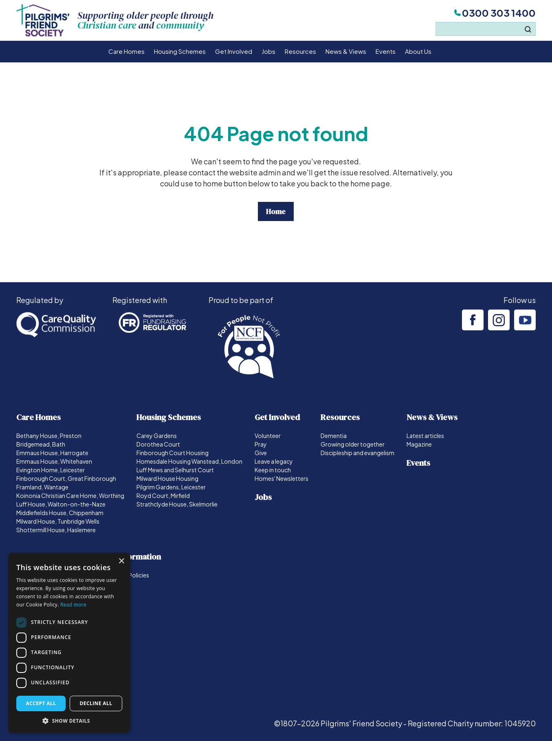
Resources (300, 51)
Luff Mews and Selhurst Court (175, 469)
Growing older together (353, 444)
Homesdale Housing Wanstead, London (189, 461)
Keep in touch (273, 469)
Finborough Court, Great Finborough (66, 478)
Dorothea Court (158, 444)
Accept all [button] (41, 703)
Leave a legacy (274, 461)
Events (386, 51)
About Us (418, 51)
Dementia (334, 435)
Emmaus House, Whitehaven (54, 461)
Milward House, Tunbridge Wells (57, 521)
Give (261, 452)
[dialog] (69, 643)
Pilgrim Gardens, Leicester (171, 487)
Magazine (419, 444)
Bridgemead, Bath (40, 444)
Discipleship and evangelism (357, 452)
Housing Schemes (180, 51)
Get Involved (233, 51)
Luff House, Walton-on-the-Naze (61, 504)
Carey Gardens (156, 435)
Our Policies (133, 575)
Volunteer (268, 435)
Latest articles (425, 435)
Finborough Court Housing (172, 452)
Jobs (268, 51)
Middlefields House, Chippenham (59, 512)
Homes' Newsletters (281, 478)
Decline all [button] (96, 703)
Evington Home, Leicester (50, 469)
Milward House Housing (167, 478)
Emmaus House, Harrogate (52, 452)
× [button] (121, 561)
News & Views (345, 51)
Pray (261, 444)
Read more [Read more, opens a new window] (73, 604)
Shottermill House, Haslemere (56, 529)
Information (139, 556)
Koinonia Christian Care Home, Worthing (70, 495)
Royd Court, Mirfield (163, 495)
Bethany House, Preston (48, 435)
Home (276, 211)
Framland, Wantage (42, 487)
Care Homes (126, 51)
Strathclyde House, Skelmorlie (177, 504)
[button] (69, 721)
